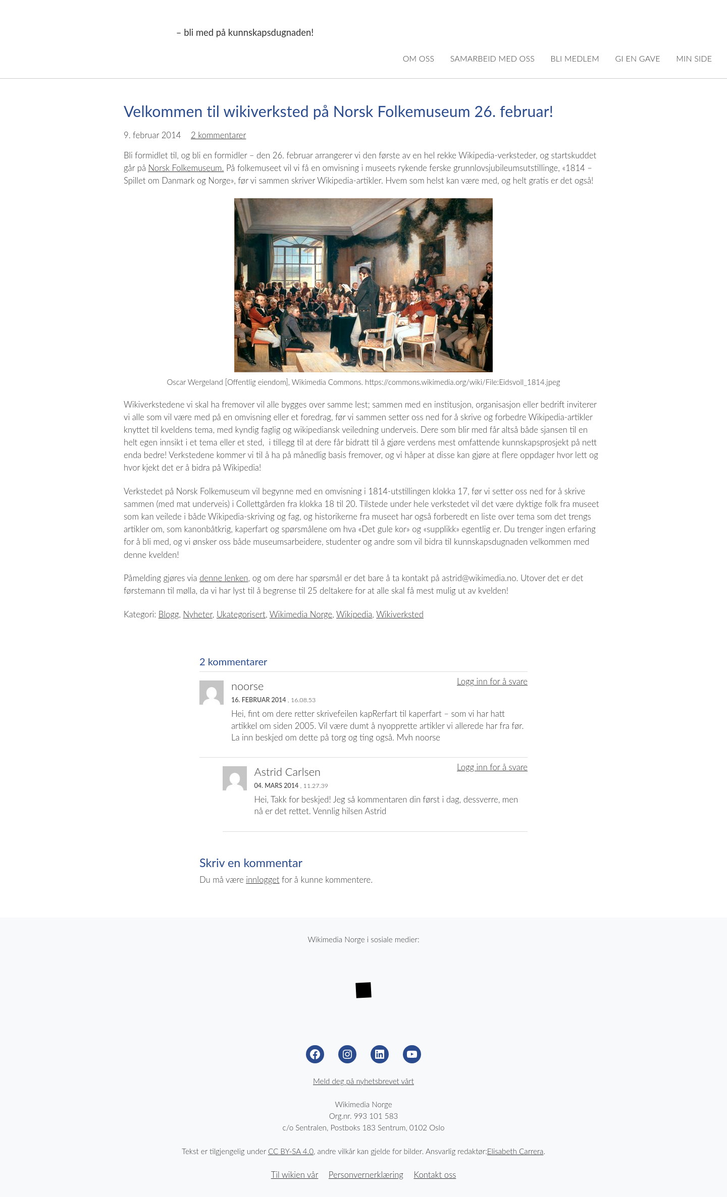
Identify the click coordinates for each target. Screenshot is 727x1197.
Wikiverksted (400, 614)
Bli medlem (574, 58)
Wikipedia (354, 614)
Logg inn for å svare (492, 681)
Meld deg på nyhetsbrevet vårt (363, 1081)
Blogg (169, 614)
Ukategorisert (241, 614)
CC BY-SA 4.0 (291, 1151)
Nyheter (197, 614)
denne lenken (223, 578)
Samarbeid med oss (492, 58)
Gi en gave (637, 58)
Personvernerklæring (366, 1175)
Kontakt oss (434, 1175)
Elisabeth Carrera (515, 1151)
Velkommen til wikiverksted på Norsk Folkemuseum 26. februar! (338, 111)
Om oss (419, 58)
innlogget (262, 880)
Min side (694, 58)
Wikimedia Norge (94, 32)
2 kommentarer (218, 135)
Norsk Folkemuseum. (186, 168)
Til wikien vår (295, 1175)
